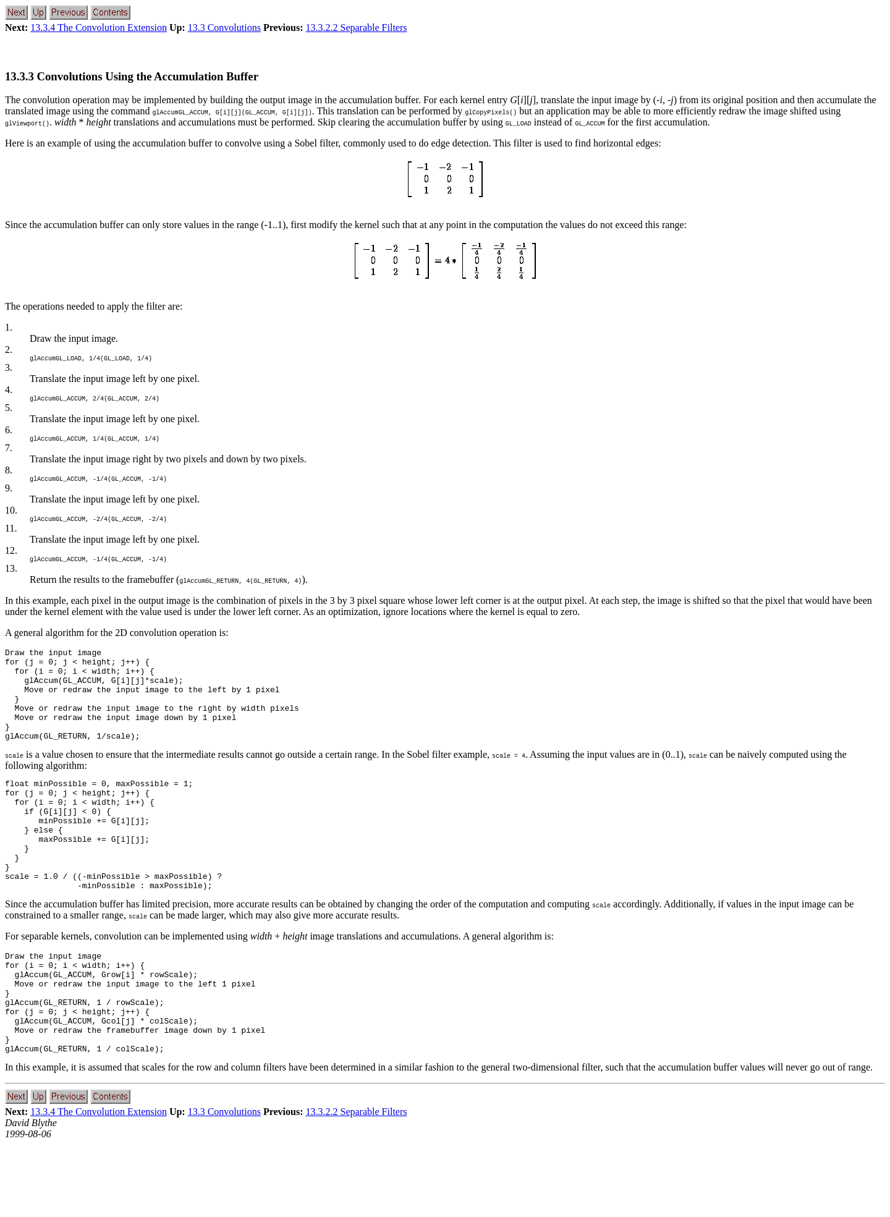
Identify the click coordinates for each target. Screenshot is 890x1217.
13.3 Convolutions (224, 27)
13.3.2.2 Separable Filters (356, 27)
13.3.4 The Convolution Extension (98, 27)
